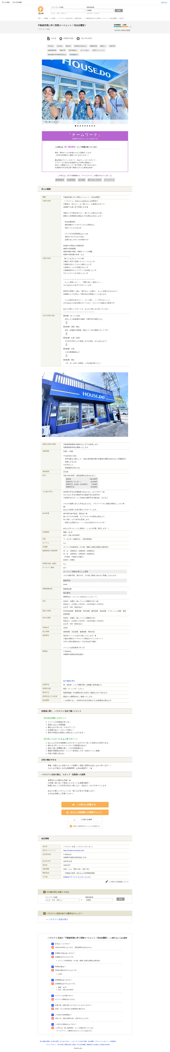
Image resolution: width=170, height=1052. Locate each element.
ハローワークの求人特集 (79, 1041)
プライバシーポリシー (102, 1041)
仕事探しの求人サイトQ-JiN (41, 10)
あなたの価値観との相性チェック (86, 812)
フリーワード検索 (57, 7)
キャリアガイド (51, 1044)
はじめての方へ (65, 1041)
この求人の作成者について (119, 882)
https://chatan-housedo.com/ (73, 850)
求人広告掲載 (17, 2)
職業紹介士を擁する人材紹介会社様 (98, 1044)
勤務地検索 (90, 7)
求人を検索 (6, 2)
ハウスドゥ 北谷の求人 (58, 919)
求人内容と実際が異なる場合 (66, 1044)
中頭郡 (53, 18)
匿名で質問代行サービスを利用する (87, 826)
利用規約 (113, 1041)
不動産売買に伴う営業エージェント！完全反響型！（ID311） (105, 18)
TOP (39, 18)
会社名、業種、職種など (59, 13)
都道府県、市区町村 (93, 13)
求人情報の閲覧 (45, 1041)
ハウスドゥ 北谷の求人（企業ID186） (71, 18)
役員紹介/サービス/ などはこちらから (77, 877)
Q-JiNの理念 (55, 1041)
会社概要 (91, 1041)
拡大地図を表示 (69, 681)
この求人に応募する (86, 804)
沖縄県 (46, 18)
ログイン (164, 2)
